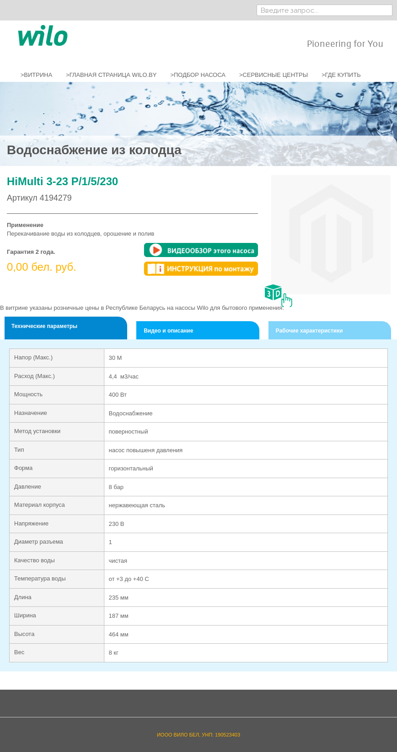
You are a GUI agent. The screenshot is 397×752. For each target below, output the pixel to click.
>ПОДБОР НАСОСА (198, 74)
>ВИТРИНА (36, 74)
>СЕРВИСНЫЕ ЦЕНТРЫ (273, 74)
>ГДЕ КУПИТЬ (341, 74)
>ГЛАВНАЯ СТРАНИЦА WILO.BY (111, 74)
